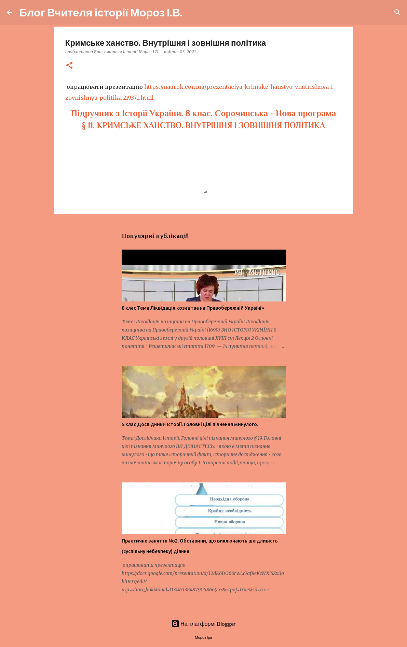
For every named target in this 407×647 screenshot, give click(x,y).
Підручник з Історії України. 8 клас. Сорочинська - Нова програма (203, 113)
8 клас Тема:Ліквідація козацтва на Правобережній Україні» (193, 308)
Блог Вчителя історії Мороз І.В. (100, 12)
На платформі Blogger (203, 623)
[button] (69, 65)
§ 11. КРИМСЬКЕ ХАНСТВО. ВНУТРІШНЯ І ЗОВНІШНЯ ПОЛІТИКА (203, 125)
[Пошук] (192, 12)
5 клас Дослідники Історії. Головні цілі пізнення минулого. (190, 424)
